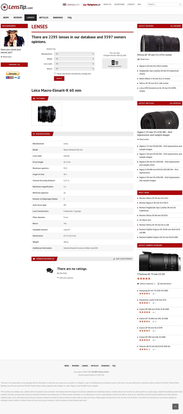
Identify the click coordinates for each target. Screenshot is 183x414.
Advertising (119, 4)
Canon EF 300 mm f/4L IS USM (152, 337)
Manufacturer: (47, 54)
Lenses (30, 17)
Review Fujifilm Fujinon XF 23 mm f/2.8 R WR (158, 237)
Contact (131, 4)
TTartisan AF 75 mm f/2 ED (151, 274)
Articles (43, 17)
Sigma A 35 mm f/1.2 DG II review (153, 66)
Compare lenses (115, 63)
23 (154, 321)
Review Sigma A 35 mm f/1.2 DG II (153, 203)
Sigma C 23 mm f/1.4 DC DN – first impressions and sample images (154, 134)
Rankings (58, 17)
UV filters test (145, 220)
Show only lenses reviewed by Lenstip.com (74, 74)
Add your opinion (122, 259)
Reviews (18, 17)
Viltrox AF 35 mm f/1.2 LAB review (153, 83)
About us (107, 4)
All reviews (176, 26)
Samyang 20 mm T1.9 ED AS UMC (153, 291)
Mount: (49, 69)
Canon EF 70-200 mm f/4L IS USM (153, 319)
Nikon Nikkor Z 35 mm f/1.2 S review (154, 79)
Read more (6, 56)
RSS (139, 4)
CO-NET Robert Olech (100, 372)
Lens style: (48, 64)
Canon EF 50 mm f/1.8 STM (150, 328)
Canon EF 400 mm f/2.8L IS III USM (154, 309)
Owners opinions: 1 (146, 283)
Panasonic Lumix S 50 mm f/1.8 (152, 300)
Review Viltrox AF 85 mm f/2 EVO (153, 215)
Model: (49, 59)
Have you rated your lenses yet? (11, 51)
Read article (143, 139)
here (24, 400)
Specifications (164, 283)
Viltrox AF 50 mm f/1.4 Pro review (154, 54)
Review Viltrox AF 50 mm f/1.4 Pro (153, 198)
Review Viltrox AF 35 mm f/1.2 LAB (154, 225)
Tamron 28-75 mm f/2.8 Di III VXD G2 (154, 346)
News (6, 17)
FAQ (70, 17)
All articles (175, 103)
